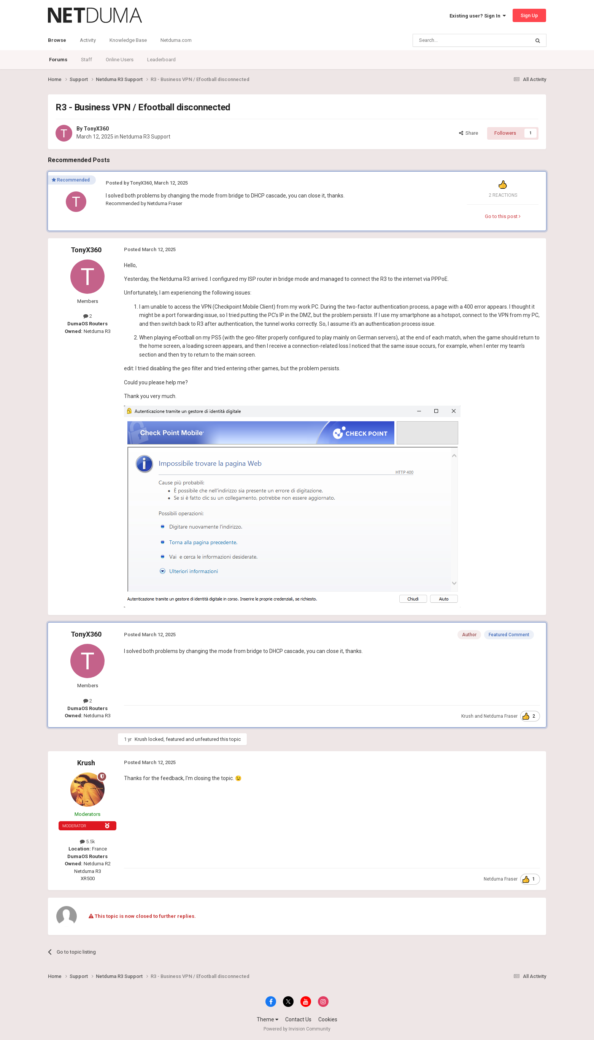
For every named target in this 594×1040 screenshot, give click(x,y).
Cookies (327, 1019)
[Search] (453, 40)
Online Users (119, 59)
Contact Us (298, 1019)
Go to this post (503, 216)
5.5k (87, 841)
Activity (88, 40)
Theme (267, 1019)
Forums (58, 59)
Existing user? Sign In (477, 16)
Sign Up (529, 15)
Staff (86, 59)
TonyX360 (96, 129)
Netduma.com (176, 40)
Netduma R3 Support (145, 137)
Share (468, 133)
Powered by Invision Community (297, 1029)
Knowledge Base (128, 40)
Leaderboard (161, 59)
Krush (467, 716)
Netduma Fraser (164, 203)
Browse (57, 43)
